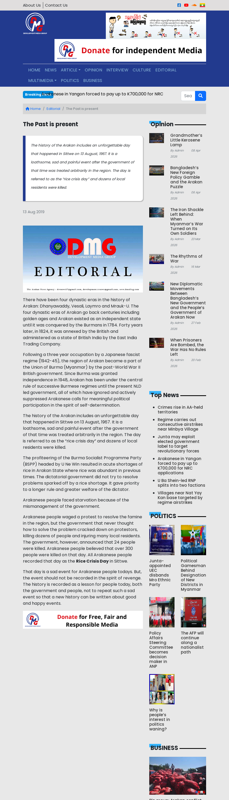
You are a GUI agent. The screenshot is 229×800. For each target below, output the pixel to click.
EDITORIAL (165, 70)
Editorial (53, 108)
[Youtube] (186, 5)
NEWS (51, 70)
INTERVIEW (117, 70)
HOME (34, 70)
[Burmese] (202, 5)
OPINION (93, 70)
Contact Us (56, 5)
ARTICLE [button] (69, 70)
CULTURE (142, 70)
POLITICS (70, 80)
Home (33, 108)
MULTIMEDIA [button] (40, 80)
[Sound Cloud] (194, 5)
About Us (32, 5)
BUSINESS (92, 80)
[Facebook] (179, 5)
